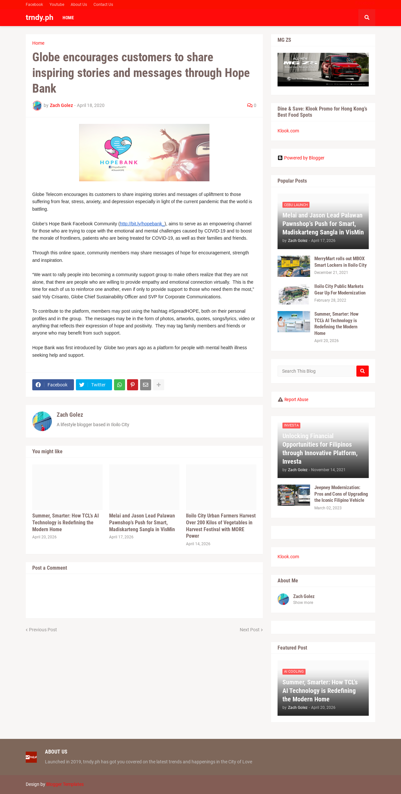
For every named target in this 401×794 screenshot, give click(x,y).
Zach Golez (70, 414)
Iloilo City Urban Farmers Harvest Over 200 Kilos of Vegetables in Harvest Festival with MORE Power (221, 526)
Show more (303, 602)
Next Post (250, 629)
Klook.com (288, 130)
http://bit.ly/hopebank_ (142, 223)
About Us (79, 4)
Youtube (57, 4)
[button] (366, 17)
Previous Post (43, 629)
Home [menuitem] (68, 17)
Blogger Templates (65, 784)
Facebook (34, 4)
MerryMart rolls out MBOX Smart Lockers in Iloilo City (340, 262)
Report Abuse (296, 399)
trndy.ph (39, 17)
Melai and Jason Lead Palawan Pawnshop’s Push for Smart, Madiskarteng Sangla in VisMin (142, 522)
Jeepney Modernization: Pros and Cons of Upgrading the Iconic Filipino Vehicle (341, 494)
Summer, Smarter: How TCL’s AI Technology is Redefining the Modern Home (65, 522)
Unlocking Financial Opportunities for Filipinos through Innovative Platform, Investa (320, 448)
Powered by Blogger (301, 157)
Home (38, 43)
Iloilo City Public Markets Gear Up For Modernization (339, 289)
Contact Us (103, 4)
